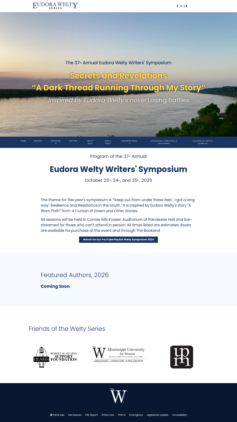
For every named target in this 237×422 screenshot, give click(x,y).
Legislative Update (158, 415)
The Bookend (148, 230)
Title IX (122, 415)
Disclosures (74, 415)
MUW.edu (58, 415)
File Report (91, 415)
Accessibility (179, 415)
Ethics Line (108, 415)
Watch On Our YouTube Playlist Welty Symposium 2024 (118, 239)
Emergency (136, 415)
